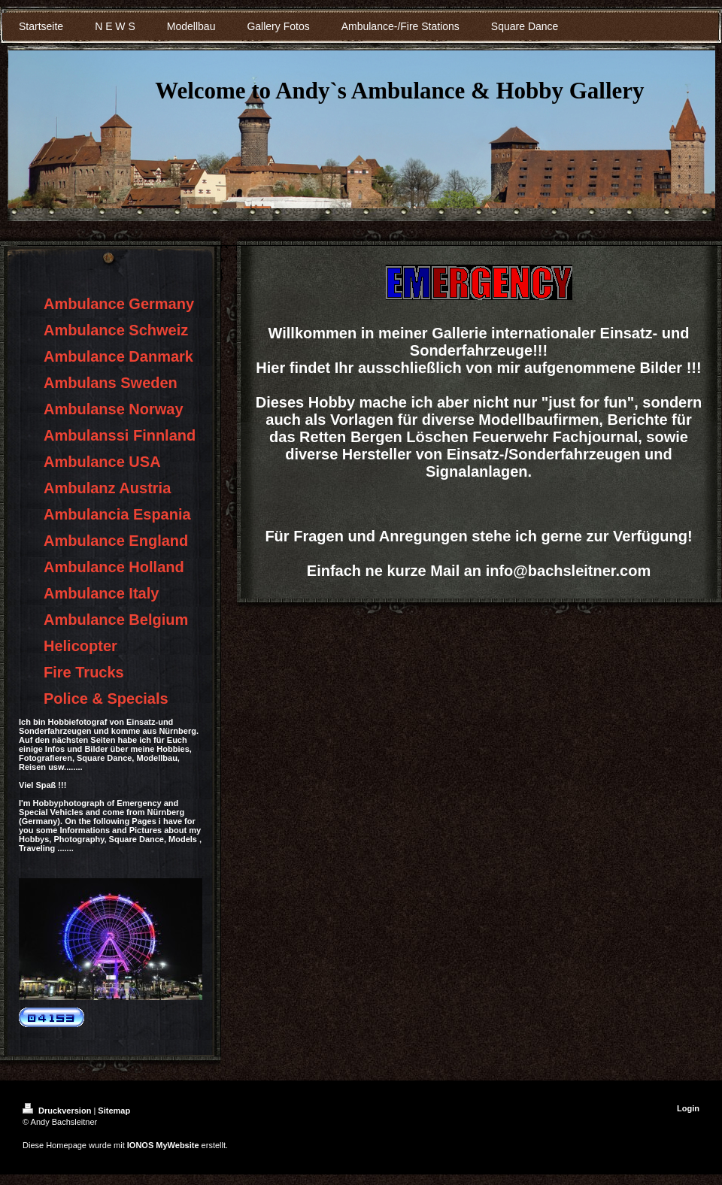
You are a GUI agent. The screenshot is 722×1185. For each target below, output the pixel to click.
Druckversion (58, 1110)
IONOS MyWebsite (163, 1145)
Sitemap (114, 1110)
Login (688, 1108)
